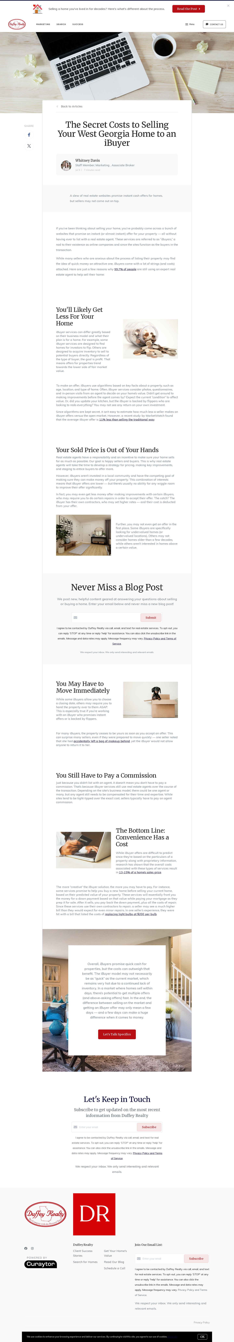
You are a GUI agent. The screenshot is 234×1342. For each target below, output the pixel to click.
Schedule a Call (114, 1268)
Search (61, 24)
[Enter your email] (107, 1127)
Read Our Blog (114, 1262)
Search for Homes (85, 1262)
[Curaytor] (40, 1267)
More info (172, 1336)
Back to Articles (71, 106)
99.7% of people (125, 269)
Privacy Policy (202, 1322)
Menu (190, 24)
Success (77, 24)
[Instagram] (32, 1248)
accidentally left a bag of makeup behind (102, 741)
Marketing (43, 24)
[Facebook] (25, 1248)
